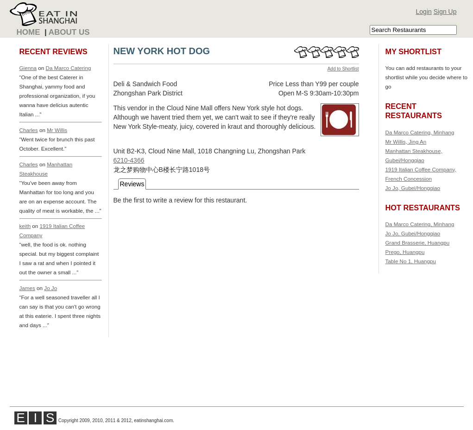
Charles (28, 130)
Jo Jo (50, 288)
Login (424, 11)
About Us (69, 32)
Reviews (132, 184)
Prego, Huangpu (405, 252)
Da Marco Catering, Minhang (419, 132)
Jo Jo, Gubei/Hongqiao (413, 188)
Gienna (28, 68)
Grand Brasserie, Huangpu (417, 243)
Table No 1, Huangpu (410, 261)
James (27, 288)
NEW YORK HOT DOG (162, 51)
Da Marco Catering (68, 68)
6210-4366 (129, 160)
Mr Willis (57, 130)
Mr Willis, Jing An (406, 142)
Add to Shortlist (343, 68)
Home (28, 32)
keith (25, 226)
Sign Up (445, 11)
